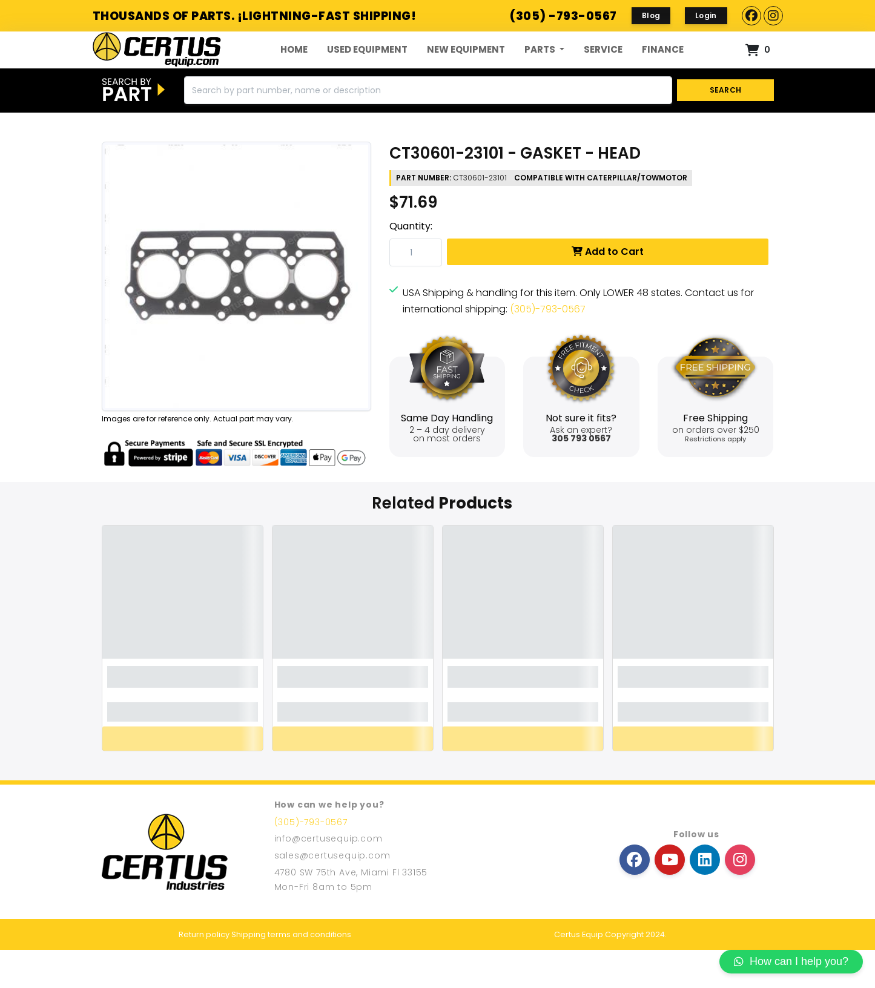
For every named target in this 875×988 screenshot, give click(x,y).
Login (706, 15)
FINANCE (663, 68)
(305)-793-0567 (548, 348)
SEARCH (725, 128)
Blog (651, 15)
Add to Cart (608, 290)
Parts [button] (540, 68)
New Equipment (466, 68)
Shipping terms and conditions (291, 972)
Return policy (204, 972)
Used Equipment (367, 68)
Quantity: (410, 265)
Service (603, 68)
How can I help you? (791, 961)
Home (294, 68)
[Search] (428, 129)
